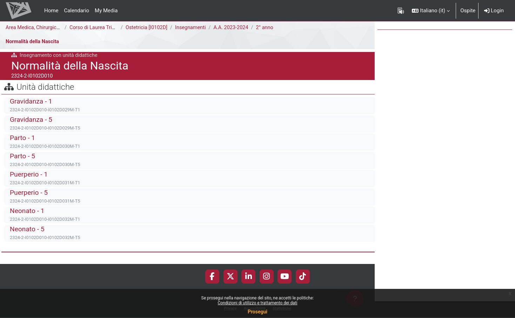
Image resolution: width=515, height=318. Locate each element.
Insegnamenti (193, 28)
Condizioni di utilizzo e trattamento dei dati (257, 302)
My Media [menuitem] (106, 10)
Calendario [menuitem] (76, 10)
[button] (430, 10)
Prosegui (257, 311)
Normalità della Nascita (33, 42)
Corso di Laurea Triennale (99, 28)
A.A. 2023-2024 (234, 28)
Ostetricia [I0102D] (147, 28)
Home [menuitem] (51, 10)
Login (494, 10)
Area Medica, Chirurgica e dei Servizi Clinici (56, 28)
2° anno (269, 28)
